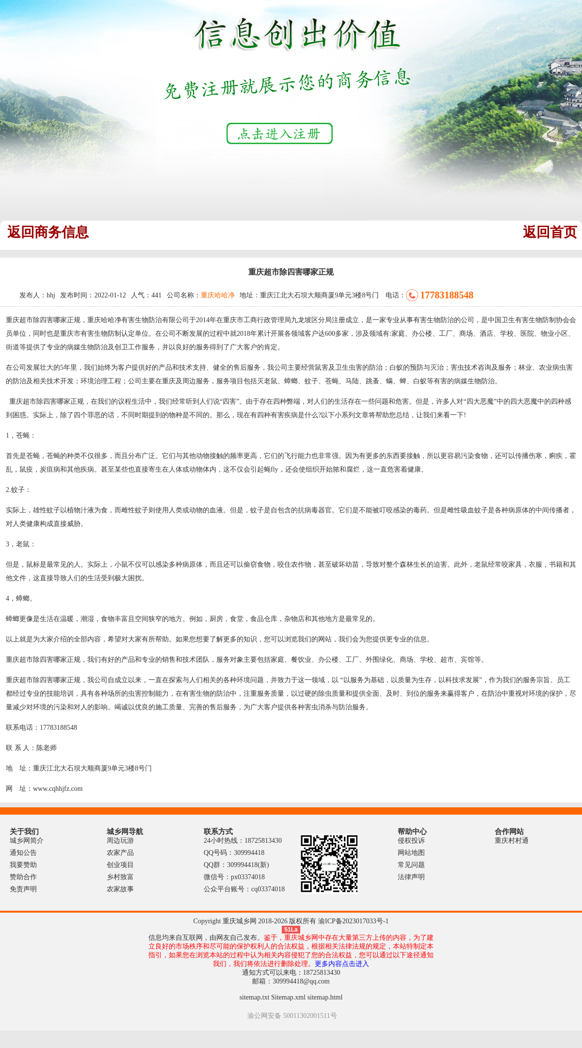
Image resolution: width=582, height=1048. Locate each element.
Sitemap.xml (288, 997)
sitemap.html (325, 997)
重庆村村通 (512, 840)
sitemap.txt (255, 997)
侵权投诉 (411, 840)
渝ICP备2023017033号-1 (353, 921)
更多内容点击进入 (342, 963)
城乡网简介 (27, 840)
